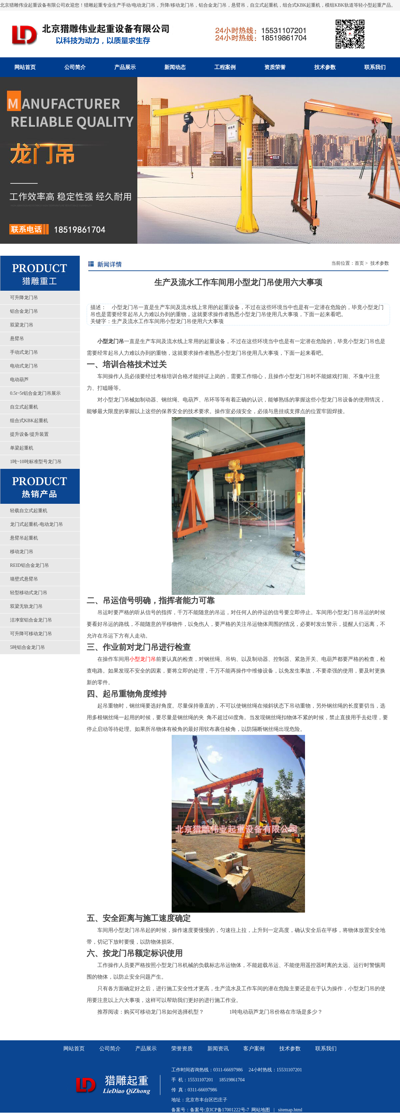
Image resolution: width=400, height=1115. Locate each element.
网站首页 (25, 67)
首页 (359, 263)
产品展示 (125, 67)
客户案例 (254, 1048)
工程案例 (225, 67)
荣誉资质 (182, 1048)
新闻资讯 (218, 1048)
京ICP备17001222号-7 (227, 1109)
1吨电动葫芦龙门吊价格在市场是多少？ (276, 1012)
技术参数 (325, 67)
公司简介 (75, 67)
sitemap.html (290, 1109)
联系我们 (375, 67)
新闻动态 (175, 67)
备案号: (197, 1109)
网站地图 (260, 1109)
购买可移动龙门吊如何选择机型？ (164, 1012)
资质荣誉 (275, 67)
